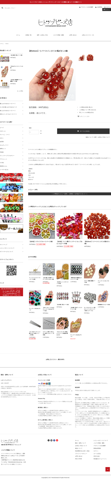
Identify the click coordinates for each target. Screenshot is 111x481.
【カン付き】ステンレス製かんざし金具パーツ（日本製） (34, 333)
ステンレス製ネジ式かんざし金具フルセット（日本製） (48, 333)
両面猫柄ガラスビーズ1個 (104, 304)
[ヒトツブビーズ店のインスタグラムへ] (51, 440)
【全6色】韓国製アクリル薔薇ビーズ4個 (16, 80)
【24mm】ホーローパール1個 (16, 67)
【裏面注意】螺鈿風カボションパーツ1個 (76, 278)
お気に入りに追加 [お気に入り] (83, 116)
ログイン (108, 7)
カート (106, 9)
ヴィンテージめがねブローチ (34, 309)
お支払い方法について (81, 445)
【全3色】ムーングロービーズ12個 (62, 282)
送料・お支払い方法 (42, 35)
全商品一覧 (28, 35)
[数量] (34, 132)
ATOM (80, 458)
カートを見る (97, 453)
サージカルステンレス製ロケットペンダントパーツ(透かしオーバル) (89, 309)
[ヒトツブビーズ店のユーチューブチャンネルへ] (57, 440)
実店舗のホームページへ (100, 458)
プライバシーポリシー (81, 453)
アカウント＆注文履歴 (87, 7)
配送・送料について (80, 443)
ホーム (18, 35)
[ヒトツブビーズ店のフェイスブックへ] (54, 440)
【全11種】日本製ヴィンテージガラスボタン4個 (48, 278)
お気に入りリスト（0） (88, 35)
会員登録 (99, 7)
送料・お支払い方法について (102, 137)
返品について (89, 137)
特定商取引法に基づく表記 (82, 451)
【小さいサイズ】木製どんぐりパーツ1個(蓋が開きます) (62, 333)
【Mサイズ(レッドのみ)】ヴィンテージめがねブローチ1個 (49, 309)
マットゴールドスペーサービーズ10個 (34, 278)
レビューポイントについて (101, 440)
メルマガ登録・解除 (58, 35)
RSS (76, 458)
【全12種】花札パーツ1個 (16, 55)
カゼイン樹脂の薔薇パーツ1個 (89, 281)
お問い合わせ (73, 35)
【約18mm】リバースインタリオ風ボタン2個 (97, 242)
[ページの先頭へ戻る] (107, 469)
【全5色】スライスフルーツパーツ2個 (40, 241)
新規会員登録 (97, 448)
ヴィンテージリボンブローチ (103, 281)
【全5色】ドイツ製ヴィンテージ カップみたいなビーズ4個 (69, 242)
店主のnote (96, 456)
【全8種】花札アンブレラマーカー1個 (76, 308)
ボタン (7, 43)
